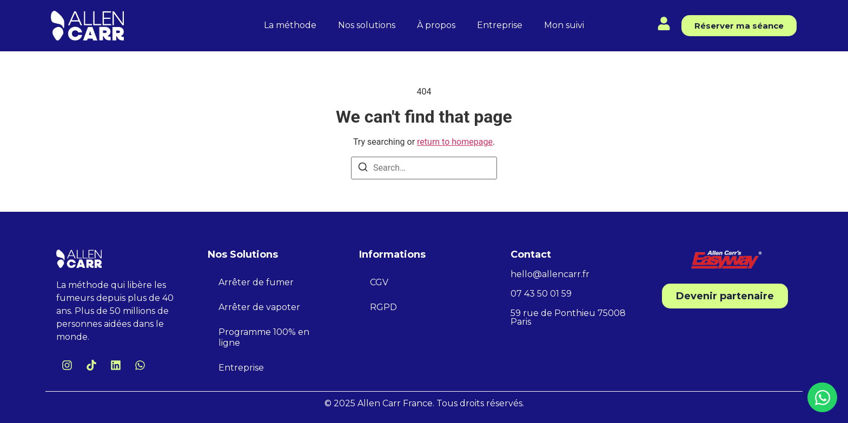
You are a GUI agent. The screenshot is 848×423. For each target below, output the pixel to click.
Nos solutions (366, 25)
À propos (436, 25)
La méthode (290, 25)
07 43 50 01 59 (541, 293)
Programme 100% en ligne (263, 337)
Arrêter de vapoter (259, 307)
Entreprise (499, 25)
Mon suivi (564, 25)
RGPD (383, 307)
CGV (379, 282)
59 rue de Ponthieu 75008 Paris (568, 317)
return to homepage (455, 142)
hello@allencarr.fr (550, 274)
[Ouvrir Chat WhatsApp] (822, 397)
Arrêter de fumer (256, 282)
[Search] (363, 168)
